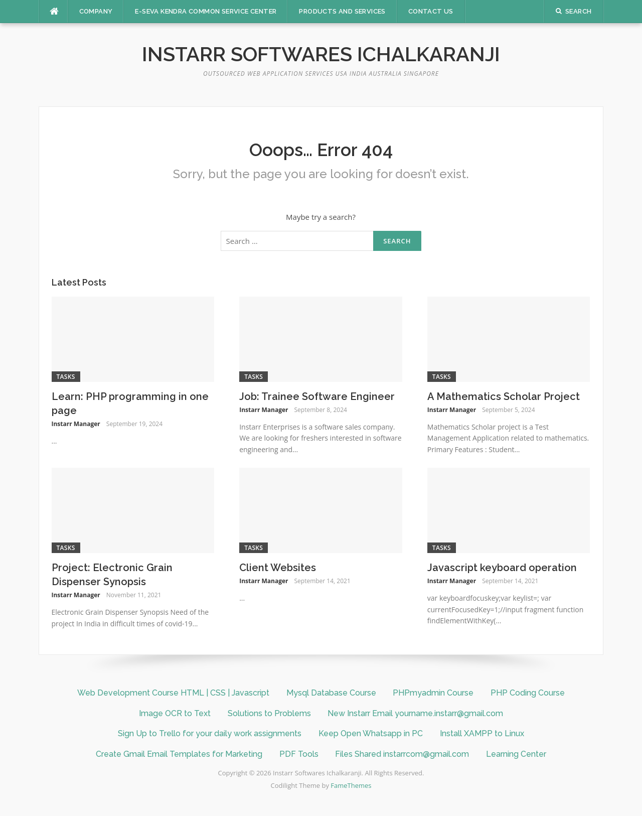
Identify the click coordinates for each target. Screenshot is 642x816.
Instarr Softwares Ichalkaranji (321, 54)
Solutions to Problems (269, 713)
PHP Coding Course (528, 693)
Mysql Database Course (331, 693)
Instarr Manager (76, 424)
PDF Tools (298, 754)
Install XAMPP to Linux (482, 733)
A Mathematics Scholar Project (503, 396)
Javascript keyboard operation (502, 568)
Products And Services (342, 11)
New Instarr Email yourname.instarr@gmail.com (415, 713)
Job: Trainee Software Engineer (317, 396)
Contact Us (430, 11)
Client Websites (277, 568)
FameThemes (351, 785)
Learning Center (516, 754)
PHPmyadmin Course (433, 693)
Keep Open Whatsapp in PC (370, 733)
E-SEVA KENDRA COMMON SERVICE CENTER (205, 11)
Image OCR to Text (175, 713)
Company (96, 11)
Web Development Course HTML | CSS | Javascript (173, 693)
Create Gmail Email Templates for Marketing (179, 754)
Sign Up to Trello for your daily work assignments (209, 733)
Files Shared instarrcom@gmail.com (402, 754)
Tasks (66, 376)
